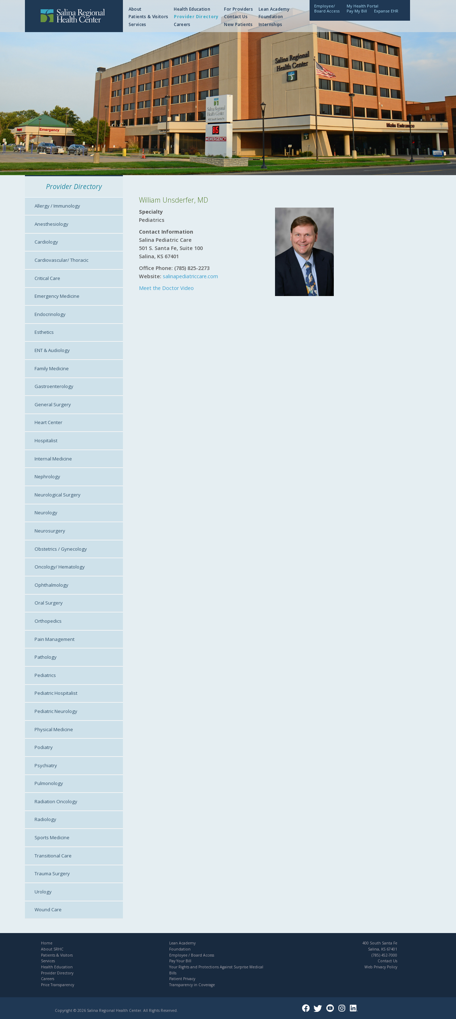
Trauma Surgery (52, 873)
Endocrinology (50, 314)
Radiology (45, 819)
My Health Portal (362, 6)
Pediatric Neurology (56, 711)
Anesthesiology (51, 224)
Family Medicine (52, 368)
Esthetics (44, 332)
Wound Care (48, 909)
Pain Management (54, 639)
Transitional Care (53, 855)
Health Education (192, 9)
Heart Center (48, 422)
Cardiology (46, 242)
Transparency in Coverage (192, 984)
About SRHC (52, 949)
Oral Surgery (49, 603)
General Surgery (53, 404)
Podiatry (44, 747)
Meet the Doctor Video (166, 288)
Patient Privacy (182, 978)
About (135, 9)
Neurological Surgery (58, 494)
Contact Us (236, 17)
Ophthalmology (51, 585)
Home (46, 943)
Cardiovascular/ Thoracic (61, 260)
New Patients (238, 24)
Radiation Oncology (56, 801)
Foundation (271, 17)
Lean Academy (274, 9)
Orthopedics (48, 621)
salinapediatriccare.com (190, 276)
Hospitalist (46, 440)
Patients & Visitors (149, 17)
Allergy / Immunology (57, 206)
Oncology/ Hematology (60, 567)
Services (137, 24)
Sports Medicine (52, 837)
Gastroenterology (54, 386)
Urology (43, 891)
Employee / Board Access (191, 955)
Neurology (46, 512)
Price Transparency (57, 984)
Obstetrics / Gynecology (61, 549)
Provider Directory (196, 17)
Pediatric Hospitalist (56, 693)
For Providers (238, 9)
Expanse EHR (386, 11)
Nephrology (47, 476)
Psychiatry (46, 765)
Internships (271, 24)
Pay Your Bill (180, 960)
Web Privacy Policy (380, 966)
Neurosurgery (50, 531)
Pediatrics (45, 675)
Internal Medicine (53, 458)
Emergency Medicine (57, 296)
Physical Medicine (54, 729)
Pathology (46, 657)
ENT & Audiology (52, 350)
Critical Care (47, 278)
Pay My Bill (357, 11)
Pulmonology (49, 783)
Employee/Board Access (327, 8)
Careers (182, 24)
